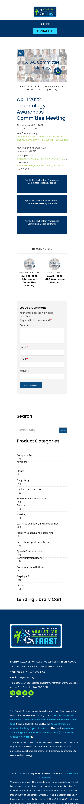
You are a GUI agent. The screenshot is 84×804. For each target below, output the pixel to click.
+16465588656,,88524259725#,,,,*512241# (40, 165)
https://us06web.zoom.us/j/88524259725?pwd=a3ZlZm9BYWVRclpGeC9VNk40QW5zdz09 (43, 139)
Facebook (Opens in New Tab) (11, 694)
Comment (26, 325)
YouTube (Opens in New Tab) (29, 694)
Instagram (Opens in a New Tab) (17, 694)
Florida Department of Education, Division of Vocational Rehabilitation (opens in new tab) (43, 720)
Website (24, 371)
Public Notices (36, 90)
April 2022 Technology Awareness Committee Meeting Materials (42, 202)
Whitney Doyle (54, 86)
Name (24, 347)
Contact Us (45, 31)
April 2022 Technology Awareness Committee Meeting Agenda (42, 181)
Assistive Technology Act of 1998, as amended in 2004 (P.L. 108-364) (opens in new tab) (42, 733)
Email (24, 359)
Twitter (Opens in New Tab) (23, 694)
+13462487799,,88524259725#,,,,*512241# (40, 158)
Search (63, 431)
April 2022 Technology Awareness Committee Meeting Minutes (42, 222)
